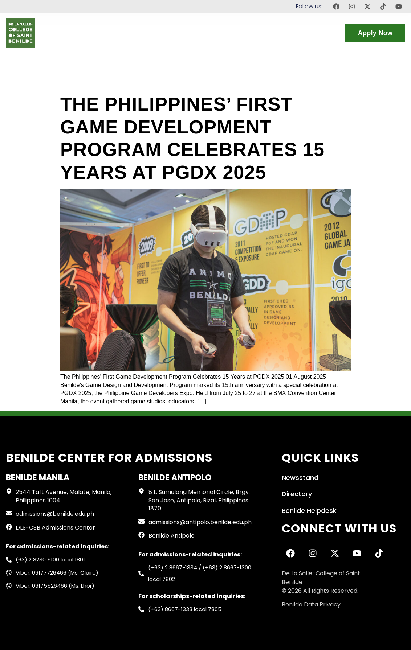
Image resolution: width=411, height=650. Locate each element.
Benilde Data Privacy (311, 604)
